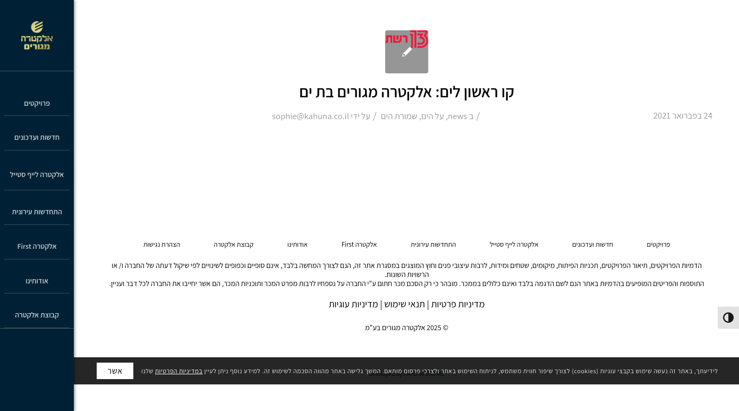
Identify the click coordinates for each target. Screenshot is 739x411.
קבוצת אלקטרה (233, 244)
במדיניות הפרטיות (179, 371)
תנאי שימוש (404, 304)
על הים (432, 116)
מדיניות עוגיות (353, 304)
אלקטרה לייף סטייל (514, 244)
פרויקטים (658, 244)
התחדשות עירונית (433, 244)
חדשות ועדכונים (592, 244)
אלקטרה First (359, 244)
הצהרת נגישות (161, 244)
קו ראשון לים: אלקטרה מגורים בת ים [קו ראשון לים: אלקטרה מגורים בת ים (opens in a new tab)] (406, 91)
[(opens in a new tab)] (406, 51)
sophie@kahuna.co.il (310, 116)
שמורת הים (399, 116)
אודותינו (297, 244)
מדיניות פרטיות (458, 304)
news (457, 116)
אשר (115, 370)
